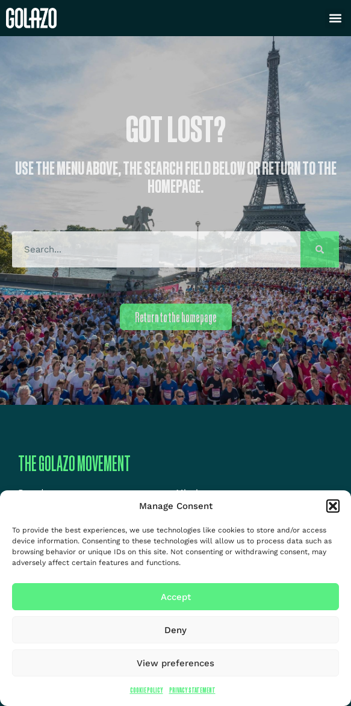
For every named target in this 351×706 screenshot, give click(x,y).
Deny (175, 630)
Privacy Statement (192, 690)
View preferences (175, 663)
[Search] (319, 249)
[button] (333, 506)
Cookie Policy (146, 690)
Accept (176, 597)
